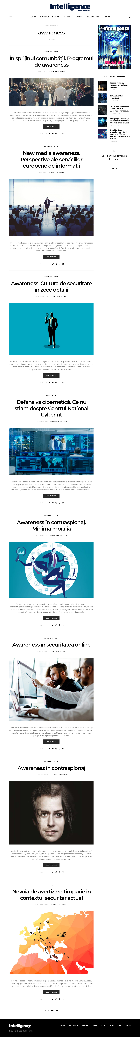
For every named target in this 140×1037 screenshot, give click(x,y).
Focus (67, 17)
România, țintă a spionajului (116, 97)
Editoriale (44, 17)
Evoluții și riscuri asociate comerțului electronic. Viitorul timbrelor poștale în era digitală (120, 134)
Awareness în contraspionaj (51, 768)
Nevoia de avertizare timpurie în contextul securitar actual (51, 894)
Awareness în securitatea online (51, 644)
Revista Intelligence (57, 71)
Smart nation (93, 17)
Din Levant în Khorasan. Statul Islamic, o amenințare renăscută (120, 109)
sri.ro (107, 17)
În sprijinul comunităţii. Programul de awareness (51, 61)
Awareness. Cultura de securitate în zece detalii (51, 286)
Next (53, 1010)
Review (78, 17)
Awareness (48, 52)
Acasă (33, 17)
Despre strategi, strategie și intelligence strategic (120, 85)
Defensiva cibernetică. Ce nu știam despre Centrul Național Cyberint (51, 408)
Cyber (48, 395)
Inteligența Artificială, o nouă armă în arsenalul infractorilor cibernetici (120, 121)
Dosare (55, 17)
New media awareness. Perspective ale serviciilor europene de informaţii (51, 159)
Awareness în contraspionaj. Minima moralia (51, 525)
